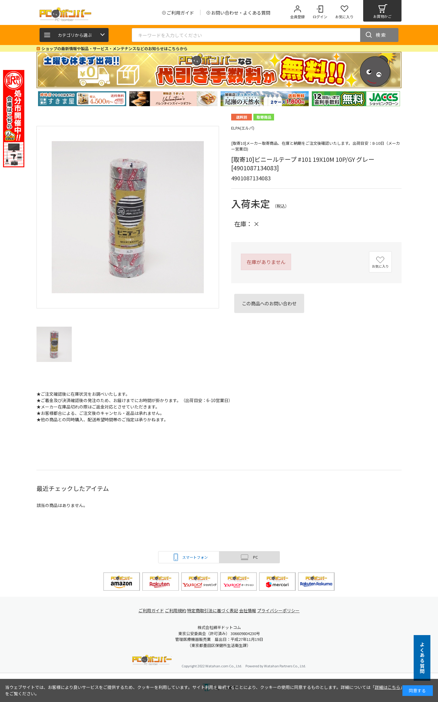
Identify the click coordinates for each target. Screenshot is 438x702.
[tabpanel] (82, 98)
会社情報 (250, 610)
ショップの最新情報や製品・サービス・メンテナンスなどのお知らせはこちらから (114, 48)
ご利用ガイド (148, 610)
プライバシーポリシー (283, 610)
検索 (381, 35)
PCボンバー (152, 660)
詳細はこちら (387, 687)
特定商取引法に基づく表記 (213, 610)
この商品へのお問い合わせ (269, 303)
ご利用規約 (175, 610)
